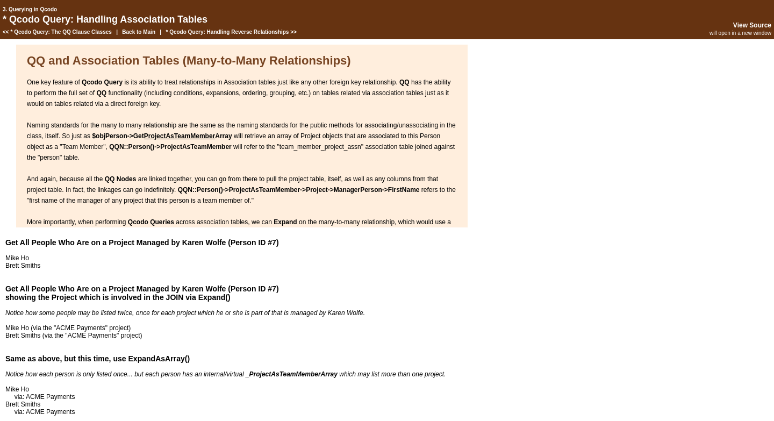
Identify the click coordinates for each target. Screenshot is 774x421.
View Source (752, 25)
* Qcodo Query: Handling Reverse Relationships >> (231, 32)
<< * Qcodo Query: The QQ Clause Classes (57, 32)
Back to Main (138, 32)
